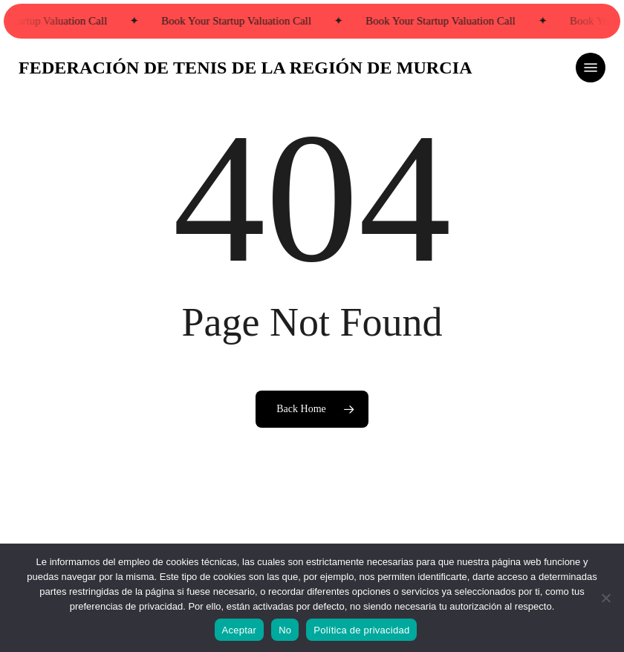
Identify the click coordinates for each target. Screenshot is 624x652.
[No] (605, 597)
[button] (590, 67)
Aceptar (239, 630)
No (285, 630)
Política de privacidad (361, 630)
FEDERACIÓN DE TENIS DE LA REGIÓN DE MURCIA (245, 67)
